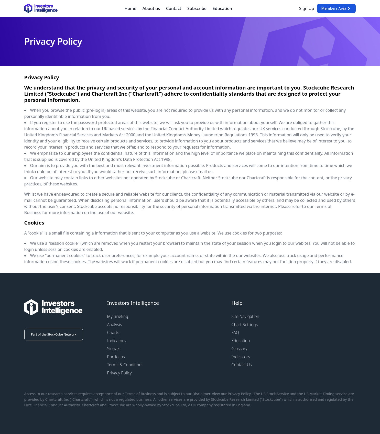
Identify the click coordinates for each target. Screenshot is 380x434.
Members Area (336, 8)
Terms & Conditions (125, 365)
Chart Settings (245, 324)
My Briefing (117, 316)
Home (130, 8)
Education (222, 8)
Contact (173, 8)
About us (151, 8)
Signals (113, 348)
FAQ (235, 332)
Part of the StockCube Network (53, 334)
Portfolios (116, 357)
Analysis (114, 324)
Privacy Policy (119, 373)
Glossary (239, 348)
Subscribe (197, 8)
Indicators (116, 340)
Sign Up (306, 8)
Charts (113, 332)
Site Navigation (245, 316)
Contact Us (242, 365)
